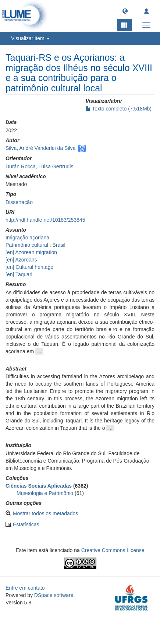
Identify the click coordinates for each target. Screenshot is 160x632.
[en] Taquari (19, 274)
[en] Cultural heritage (29, 267)
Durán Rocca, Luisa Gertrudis (39, 166)
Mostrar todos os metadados (45, 513)
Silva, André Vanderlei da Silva (40, 148)
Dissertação (19, 202)
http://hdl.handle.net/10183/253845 (45, 220)
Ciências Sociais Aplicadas (39, 486)
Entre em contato (25, 588)
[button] (125, 10)
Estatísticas (26, 524)
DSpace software (54, 595)
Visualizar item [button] (30, 38)
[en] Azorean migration (31, 252)
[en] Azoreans (21, 260)
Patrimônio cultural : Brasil (35, 245)
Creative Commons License (113, 550)
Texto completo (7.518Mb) (119, 109)
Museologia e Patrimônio (45, 493)
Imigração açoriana (27, 237)
